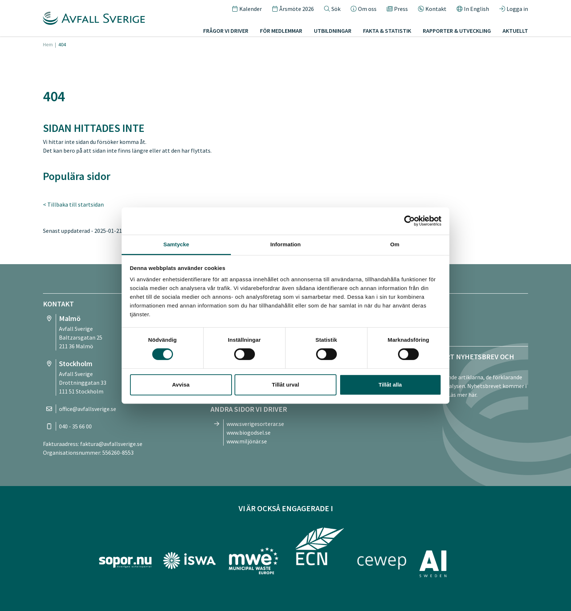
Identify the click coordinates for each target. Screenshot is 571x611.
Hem (48, 44)
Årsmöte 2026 (293, 8)
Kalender (247, 8)
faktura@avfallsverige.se (111, 443)
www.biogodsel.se (249, 432)
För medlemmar (281, 30)
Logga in (513, 8)
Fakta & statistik (387, 30)
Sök (332, 8)
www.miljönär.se (247, 441)
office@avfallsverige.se (87, 408)
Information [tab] (285, 244)
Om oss (364, 8)
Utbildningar (332, 30)
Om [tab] (394, 244)
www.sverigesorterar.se (255, 423)
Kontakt (432, 8)
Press (397, 8)
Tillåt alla (390, 384)
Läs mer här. (462, 394)
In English (473, 8)
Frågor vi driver (225, 30)
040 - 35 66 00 (75, 426)
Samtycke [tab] (176, 244)
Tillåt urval (285, 384)
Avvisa (181, 384)
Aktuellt (515, 30)
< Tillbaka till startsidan (73, 204)
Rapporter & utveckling (457, 30)
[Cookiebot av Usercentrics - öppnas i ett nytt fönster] (409, 220)
